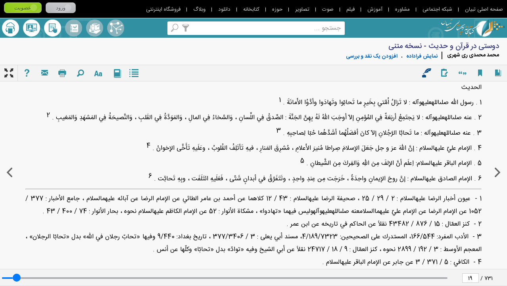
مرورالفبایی (73, 28)
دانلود (224, 9)
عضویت (22, 8)
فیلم (350, 9)
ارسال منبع (10, 28)
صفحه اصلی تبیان (484, 9)
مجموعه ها (94, 28)
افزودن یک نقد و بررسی (372, 56)
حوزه (277, 9)
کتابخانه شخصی (52, 28)
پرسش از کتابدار (31, 28)
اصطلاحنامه (115, 28)
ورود (60, 8)
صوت (328, 9)
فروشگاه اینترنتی (163, 9)
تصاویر (302, 9)
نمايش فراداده (422, 56)
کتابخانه (251, 9)
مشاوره (402, 9)
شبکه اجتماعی (437, 9)
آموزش (374, 9)
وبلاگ (199, 9)
